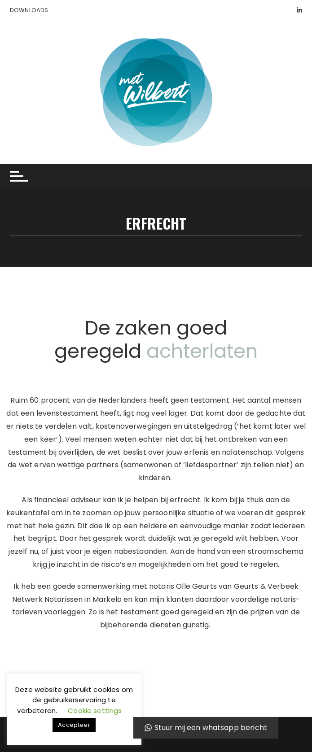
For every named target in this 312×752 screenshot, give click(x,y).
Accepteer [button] (74, 725)
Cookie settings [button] (95, 710)
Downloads (29, 10)
